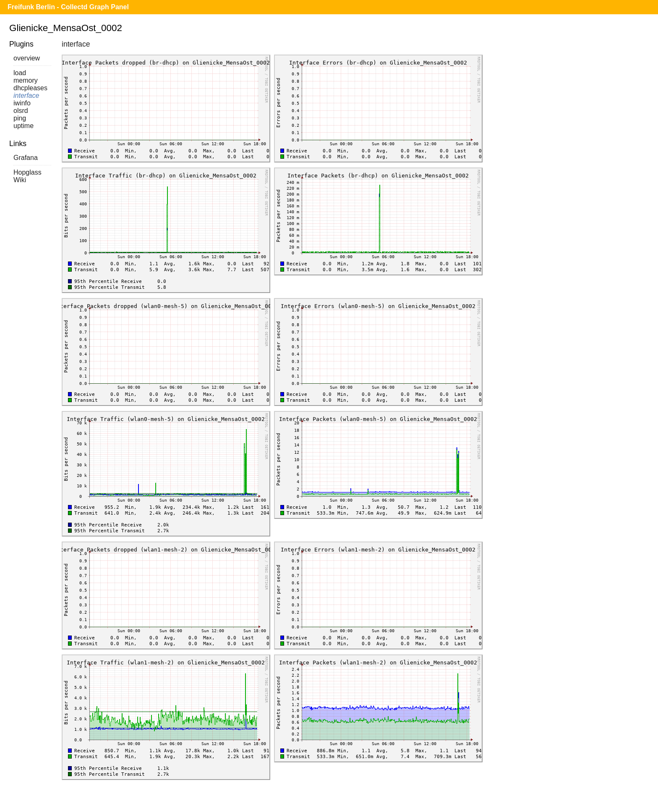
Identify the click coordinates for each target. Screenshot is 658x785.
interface (26, 95)
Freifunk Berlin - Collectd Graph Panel (68, 6)
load (19, 72)
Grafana (25, 157)
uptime (23, 125)
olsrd (20, 110)
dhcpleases (30, 88)
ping (19, 118)
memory (25, 80)
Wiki (19, 179)
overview (26, 58)
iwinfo (22, 103)
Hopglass (27, 172)
